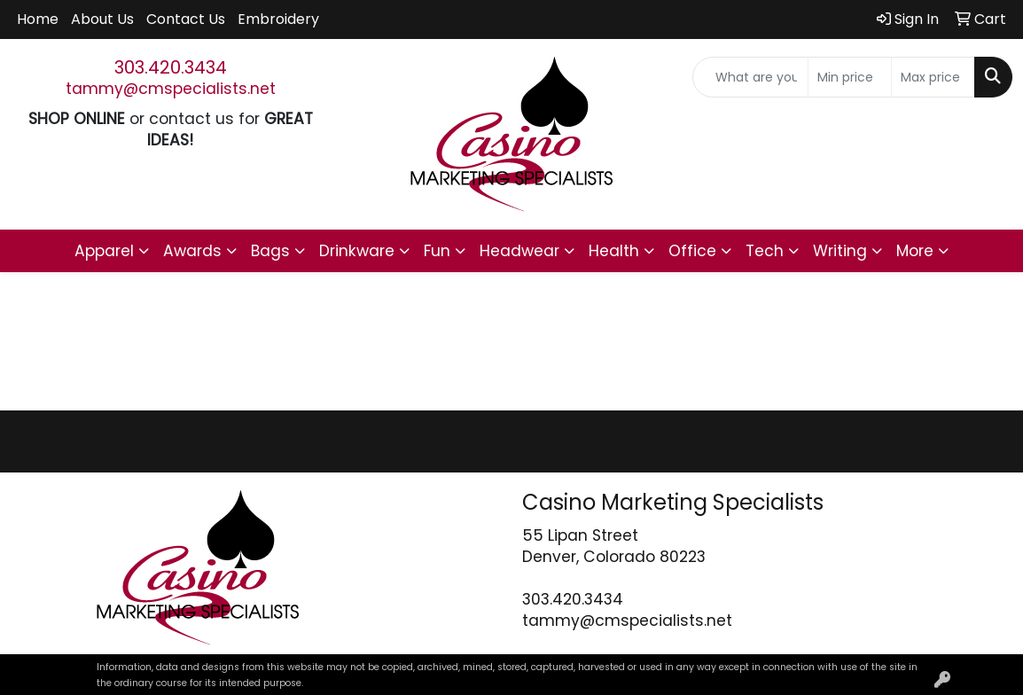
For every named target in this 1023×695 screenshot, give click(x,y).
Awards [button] (192, 251)
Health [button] (614, 251)
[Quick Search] (750, 77)
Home (38, 19)
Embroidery (278, 19)
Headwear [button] (519, 251)
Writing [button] (840, 251)
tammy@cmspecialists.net (171, 88)
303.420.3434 (170, 67)
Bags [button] (270, 251)
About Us (102, 19)
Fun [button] (437, 251)
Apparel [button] (104, 251)
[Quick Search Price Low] (850, 77)
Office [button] (692, 251)
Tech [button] (765, 251)
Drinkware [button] (356, 251)
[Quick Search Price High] (933, 77)
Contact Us (185, 19)
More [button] (914, 251)
